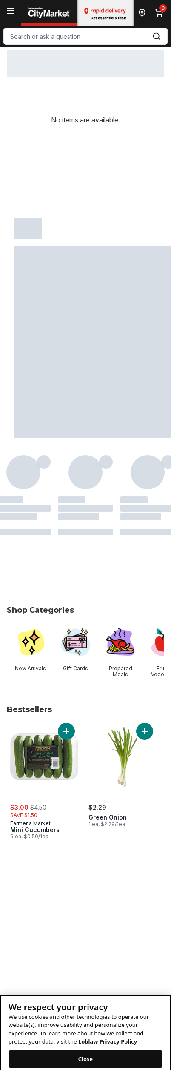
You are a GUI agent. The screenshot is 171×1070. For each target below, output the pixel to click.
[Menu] (10, 10)
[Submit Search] (156, 36)
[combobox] (85, 36)
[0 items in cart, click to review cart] (161, 13)
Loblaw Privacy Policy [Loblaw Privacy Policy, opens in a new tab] (107, 1050)
